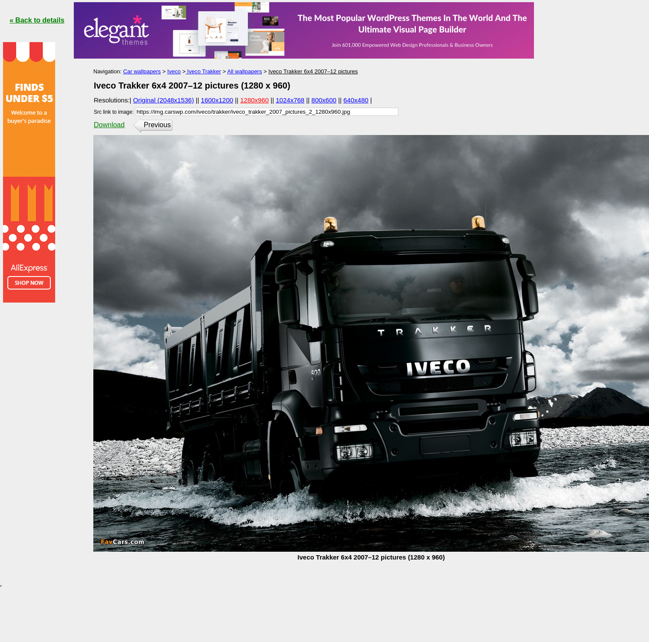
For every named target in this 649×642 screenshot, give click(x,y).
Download (109, 124)
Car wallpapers (142, 71)
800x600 (323, 100)
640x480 (356, 100)
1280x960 (254, 100)
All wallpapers (244, 71)
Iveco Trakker (203, 71)
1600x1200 (217, 100)
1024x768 (290, 100)
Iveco (174, 71)
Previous (157, 124)
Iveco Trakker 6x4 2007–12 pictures (313, 71)
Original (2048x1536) (163, 100)
